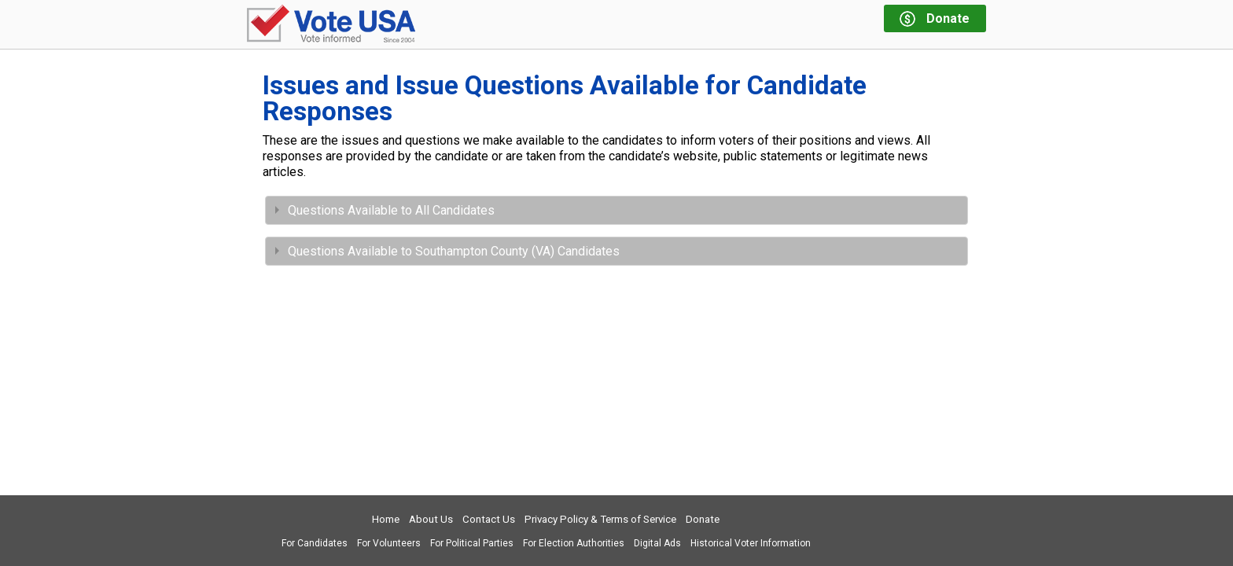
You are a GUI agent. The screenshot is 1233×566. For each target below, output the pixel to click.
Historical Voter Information (750, 543)
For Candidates (315, 543)
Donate (703, 519)
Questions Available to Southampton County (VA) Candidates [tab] (447, 251)
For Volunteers (389, 543)
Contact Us (488, 519)
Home (385, 519)
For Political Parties (471, 543)
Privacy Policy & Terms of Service (600, 519)
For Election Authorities (573, 543)
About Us (431, 519)
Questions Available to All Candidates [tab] (385, 210)
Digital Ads (657, 543)
